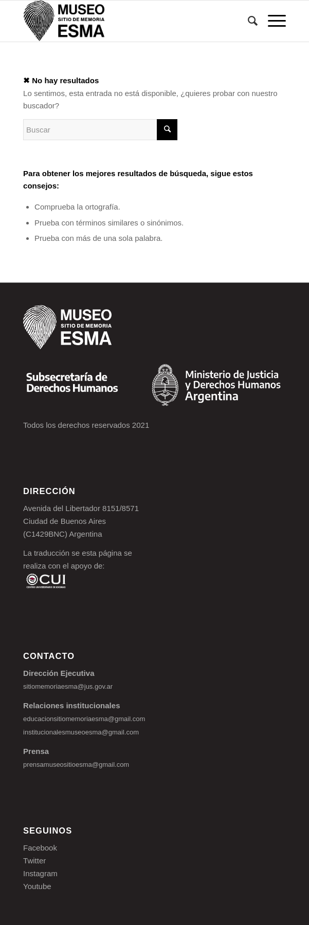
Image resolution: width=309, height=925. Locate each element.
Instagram (40, 873)
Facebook (40, 847)
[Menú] (272, 21)
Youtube (37, 886)
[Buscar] (248, 21)
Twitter (34, 860)
